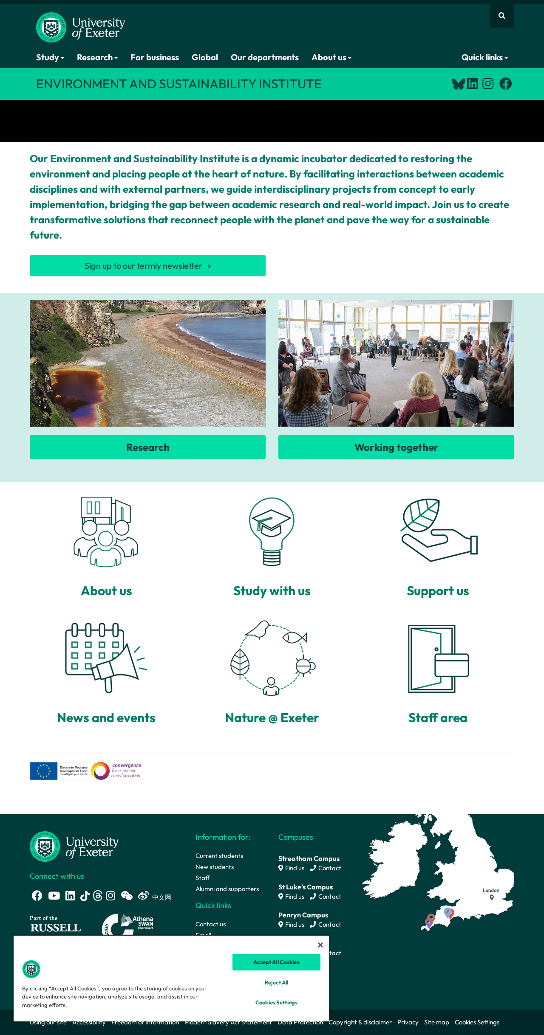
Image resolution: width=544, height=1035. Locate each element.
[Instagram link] (487, 83)
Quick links (485, 57)
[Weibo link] (143, 895)
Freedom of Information (145, 1022)
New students (215, 867)
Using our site (48, 1022)
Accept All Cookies (276, 962)
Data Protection (300, 1022)
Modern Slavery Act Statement (228, 1022)
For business (154, 57)
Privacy (408, 1022)
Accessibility (89, 1022)
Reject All (276, 982)
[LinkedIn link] (472, 83)
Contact (325, 868)
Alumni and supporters (227, 889)
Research (97, 57)
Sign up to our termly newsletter (143, 265)
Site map (436, 1022)
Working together (396, 447)
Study (50, 57)
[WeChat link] (127, 895)
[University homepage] (74, 846)
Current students (219, 856)
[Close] (320, 945)
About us (331, 57)
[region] (171, 978)
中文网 (161, 897)
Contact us (211, 924)
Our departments (265, 57)
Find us (291, 868)
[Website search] (502, 16)
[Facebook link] (505, 83)
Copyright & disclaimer (360, 1022)
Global (205, 57)
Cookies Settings (477, 1022)
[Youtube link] (54, 895)
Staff (203, 878)
